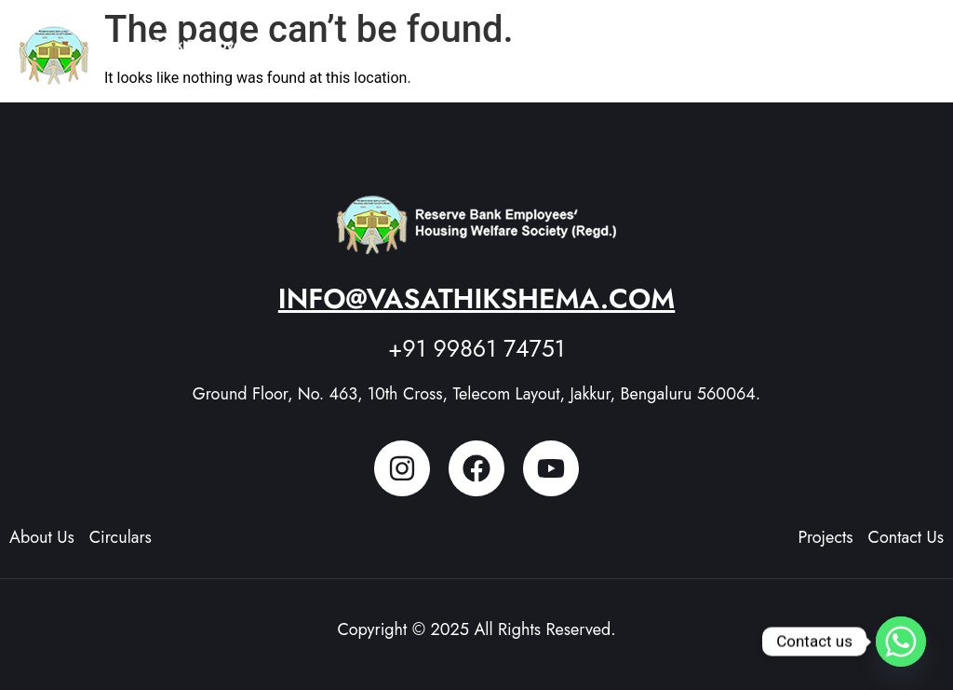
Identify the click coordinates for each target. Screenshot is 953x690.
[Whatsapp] (901, 641)
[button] (915, 46)
